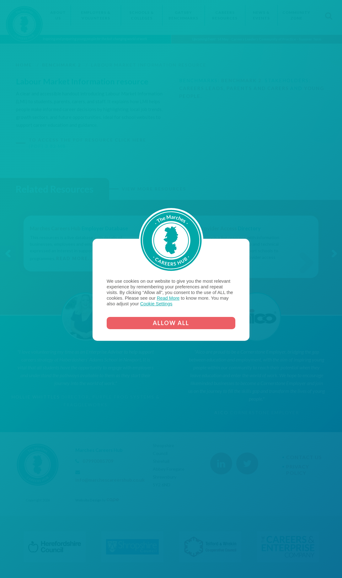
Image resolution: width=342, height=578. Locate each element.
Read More (168, 298)
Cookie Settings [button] (156, 303)
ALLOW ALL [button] (171, 322)
